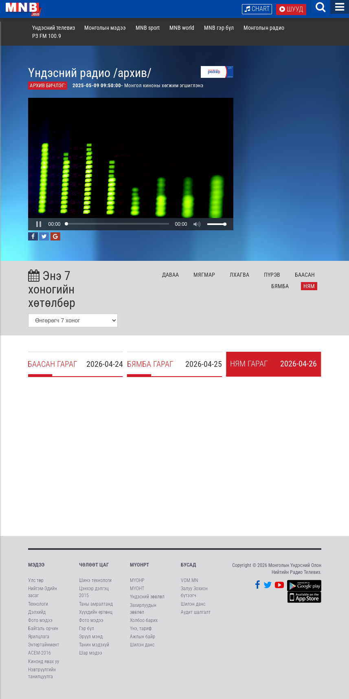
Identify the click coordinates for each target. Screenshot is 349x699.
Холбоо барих (144, 627)
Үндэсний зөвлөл (147, 603)
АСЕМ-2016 (39, 659)
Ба (305, 281)
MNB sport (148, 34)
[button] (38, 230)
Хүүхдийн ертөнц (95, 619)
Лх (239, 281)
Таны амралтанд (96, 610)
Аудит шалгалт (196, 619)
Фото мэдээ (40, 627)
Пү (272, 281)
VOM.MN (189, 587)
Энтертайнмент (43, 651)
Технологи (38, 610)
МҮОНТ (137, 595)
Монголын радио (264, 34)
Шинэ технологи (95, 587)
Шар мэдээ (90, 659)
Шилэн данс (142, 651)
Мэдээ (36, 571)
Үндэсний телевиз (53, 34)
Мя (204, 281)
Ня (309, 292)
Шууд (291, 9)
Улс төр (36, 587)
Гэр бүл (86, 635)
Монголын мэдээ (105, 34)
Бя (280, 292)
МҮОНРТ (139, 571)
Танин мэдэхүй (94, 651)
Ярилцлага (38, 643)
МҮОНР (137, 587)
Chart (257, 9)
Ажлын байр (142, 643)
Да (170, 281)
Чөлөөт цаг (94, 571)
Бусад (188, 571)
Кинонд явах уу (43, 668)
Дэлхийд (37, 619)
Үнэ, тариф (141, 635)
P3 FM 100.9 (46, 42)
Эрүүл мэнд (91, 643)
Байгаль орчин (43, 635)
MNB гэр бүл (219, 34)
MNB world (181, 34)
